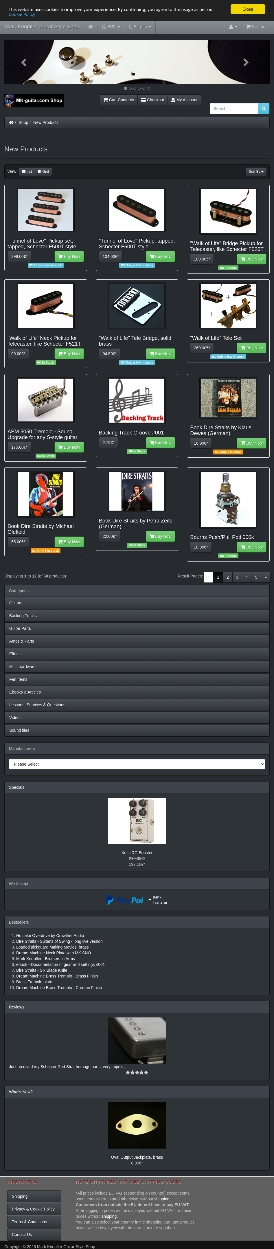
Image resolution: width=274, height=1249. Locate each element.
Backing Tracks (23, 615)
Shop (23, 122)
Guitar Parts (20, 628)
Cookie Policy (22, 14)
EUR (111, 26)
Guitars (15, 603)
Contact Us (22, 1234)
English (140, 26)
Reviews (16, 1007)
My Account (184, 100)
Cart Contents (118, 100)
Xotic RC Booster (137, 852)
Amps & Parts (21, 641)
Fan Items (18, 679)
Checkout (152, 100)
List (27, 172)
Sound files (19, 730)
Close (247, 9)
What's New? (21, 1092)
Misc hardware (22, 666)
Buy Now (69, 256)
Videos (15, 717)
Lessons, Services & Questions (37, 705)
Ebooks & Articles (25, 692)
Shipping (20, 1196)
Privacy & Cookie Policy (33, 1209)
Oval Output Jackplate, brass (137, 1157)
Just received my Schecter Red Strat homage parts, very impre (65, 1066)
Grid (43, 172)
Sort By (256, 172)
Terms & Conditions (29, 1221)
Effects (15, 654)
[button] (24, 62)
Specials (16, 787)
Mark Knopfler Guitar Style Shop (42, 27)
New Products (45, 122)
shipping (161, 1199)
